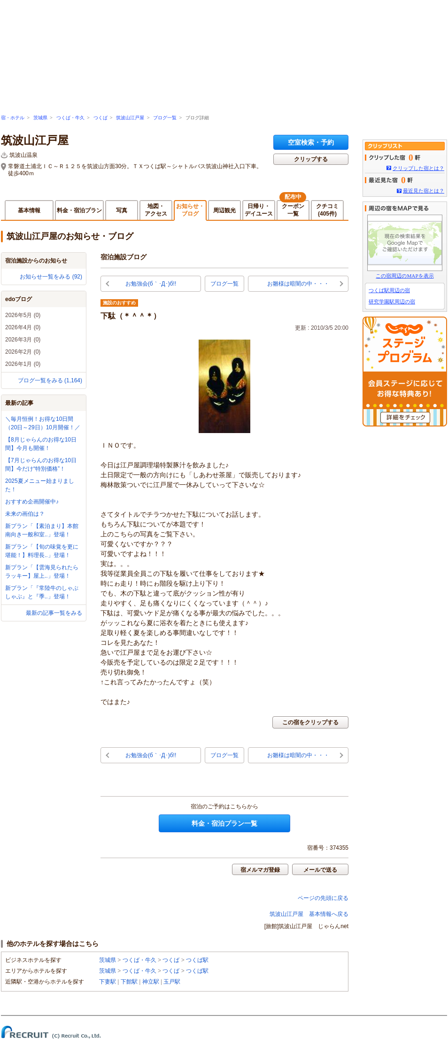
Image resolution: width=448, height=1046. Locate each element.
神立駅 (150, 981)
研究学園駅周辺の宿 (392, 301)
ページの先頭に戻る (323, 898)
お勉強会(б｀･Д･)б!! (151, 283)
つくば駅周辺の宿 (389, 290)
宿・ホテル (12, 117)
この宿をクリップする (310, 722)
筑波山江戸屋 (130, 117)
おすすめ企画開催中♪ (32, 501)
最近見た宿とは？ (423, 191)
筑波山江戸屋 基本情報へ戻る (309, 914)
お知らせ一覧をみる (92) (51, 276)
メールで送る (320, 870)
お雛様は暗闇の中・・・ (298, 283)
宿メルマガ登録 (260, 870)
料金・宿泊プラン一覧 (224, 823)
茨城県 (40, 117)
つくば (100, 117)
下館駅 (129, 981)
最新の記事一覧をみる (54, 613)
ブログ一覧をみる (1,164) (50, 380)
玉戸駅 (171, 981)
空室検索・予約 (311, 142)
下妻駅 (107, 981)
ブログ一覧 (165, 117)
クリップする (311, 159)
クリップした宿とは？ (418, 168)
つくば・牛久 (70, 117)
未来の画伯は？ (25, 514)
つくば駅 (197, 960)
